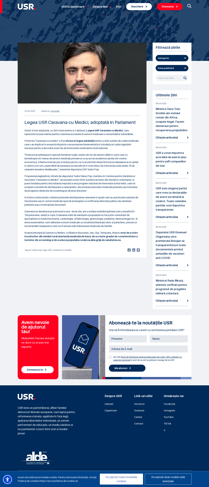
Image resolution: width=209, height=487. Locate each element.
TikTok (167, 423)
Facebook (169, 403)
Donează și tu (36, 369)
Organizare (111, 410)
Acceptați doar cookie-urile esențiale (168, 479)
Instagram (169, 410)
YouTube (168, 417)
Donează (139, 410)
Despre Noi (102, 6)
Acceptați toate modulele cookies (121, 479)
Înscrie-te (139, 403)
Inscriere (139, 6)
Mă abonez (122, 368)
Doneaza (170, 6)
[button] (7, 479)
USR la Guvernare (74, 6)
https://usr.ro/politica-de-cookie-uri (58, 480)
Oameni (109, 403)
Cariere (138, 417)
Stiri (118, 6)
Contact (138, 423)
